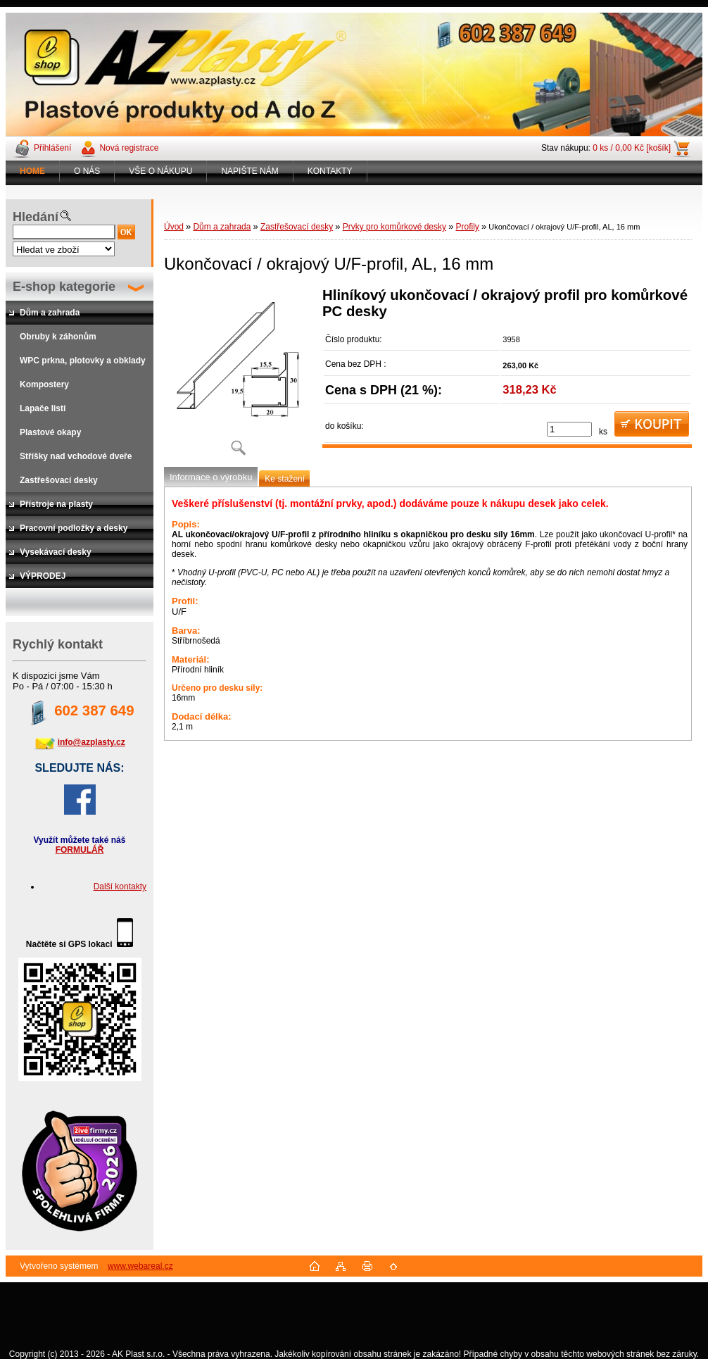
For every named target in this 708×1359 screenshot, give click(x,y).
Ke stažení (285, 479)
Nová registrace (128, 148)
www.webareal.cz (140, 1266)
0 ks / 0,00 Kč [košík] (632, 148)
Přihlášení (52, 148)
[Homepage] (33, 171)
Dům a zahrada (222, 227)
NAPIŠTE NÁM (249, 171)
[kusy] (569, 429)
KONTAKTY (330, 171)
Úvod (174, 227)
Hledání (35, 217)
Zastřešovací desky (296, 227)
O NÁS (87, 171)
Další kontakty (120, 886)
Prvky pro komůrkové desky (394, 227)
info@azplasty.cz (91, 742)
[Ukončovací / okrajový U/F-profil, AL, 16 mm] (238, 376)
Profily (467, 227)
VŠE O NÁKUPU (160, 171)
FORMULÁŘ (80, 850)
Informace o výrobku (211, 477)
